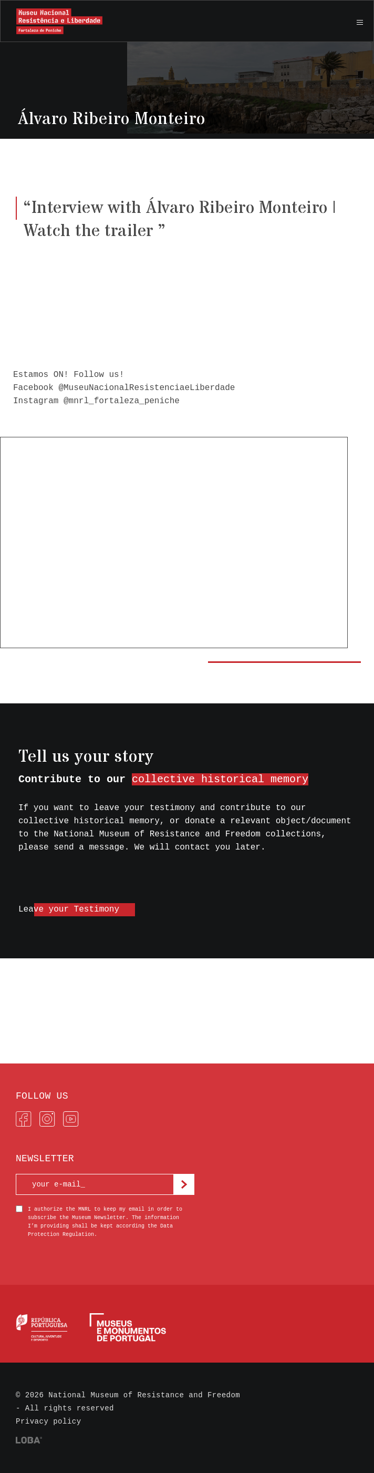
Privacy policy (48, 1421)
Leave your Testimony (68, 909)
